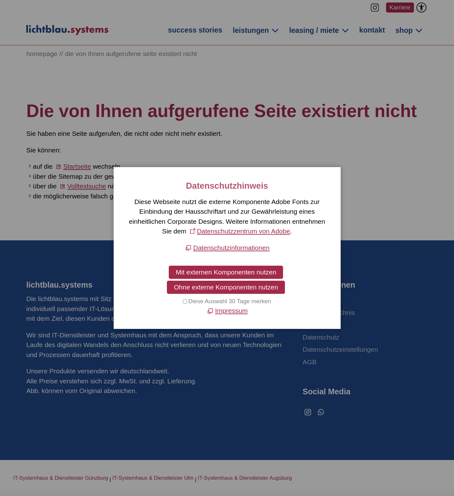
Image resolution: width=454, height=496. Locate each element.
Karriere (400, 7)
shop (404, 30)
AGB (310, 362)
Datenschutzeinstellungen (340, 349)
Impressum (319, 324)
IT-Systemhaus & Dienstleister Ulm (152, 478)
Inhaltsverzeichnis (329, 312)
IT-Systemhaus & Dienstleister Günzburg (60, 478)
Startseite (77, 166)
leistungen (251, 30)
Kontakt (314, 300)
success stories (195, 30)
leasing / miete (314, 30)
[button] (375, 7)
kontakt (372, 30)
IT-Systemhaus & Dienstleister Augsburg (245, 478)
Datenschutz (321, 337)
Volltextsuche (86, 186)
